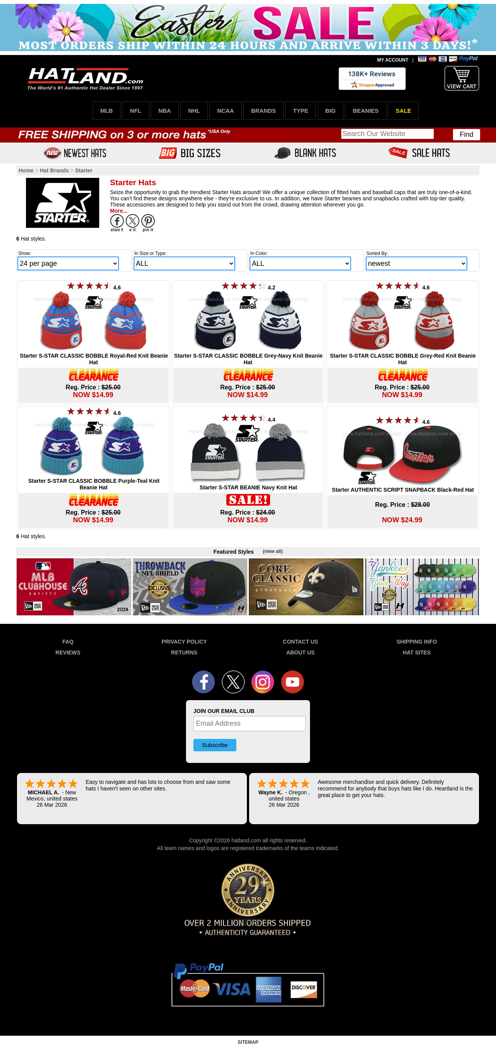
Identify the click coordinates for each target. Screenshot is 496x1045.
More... (118, 211)
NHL (194, 110)
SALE (403, 110)
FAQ (68, 642)
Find (466, 134)
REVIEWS (68, 652)
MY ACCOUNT (392, 60)
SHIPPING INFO (416, 642)
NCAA (225, 110)
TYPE (300, 110)
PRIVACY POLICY (184, 642)
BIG (331, 110)
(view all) (272, 551)
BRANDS (263, 110)
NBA (164, 110)
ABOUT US (300, 652)
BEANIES (366, 110)
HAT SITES (417, 652)
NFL (135, 110)
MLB (106, 110)
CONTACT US (300, 642)
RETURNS (184, 652)
